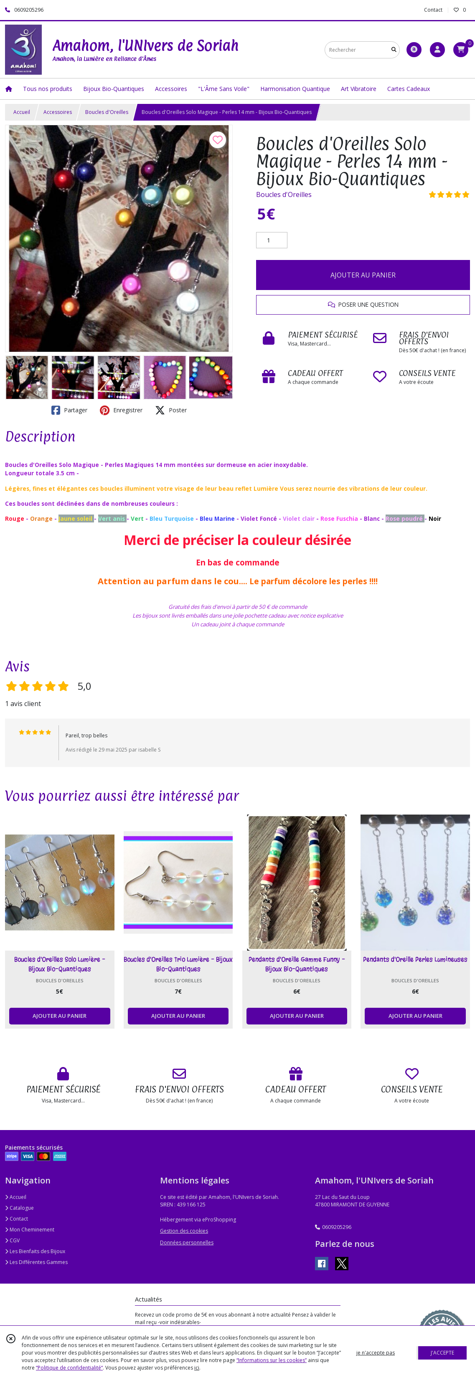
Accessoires (57, 112)
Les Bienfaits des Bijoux (35, 1251)
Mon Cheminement (29, 1229)
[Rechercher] (394, 50)
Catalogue (19, 1207)
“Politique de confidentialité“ (69, 1367)
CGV (12, 1240)
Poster (171, 410)
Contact (433, 9)
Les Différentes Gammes (36, 1262)
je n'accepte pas (375, 1352)
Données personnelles (186, 1242)
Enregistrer (121, 410)
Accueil (21, 112)
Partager (69, 410)
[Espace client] (437, 49)
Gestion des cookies (184, 1230)
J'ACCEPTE (442, 1352)
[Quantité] (271, 240)
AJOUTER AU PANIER (363, 275)
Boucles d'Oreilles (106, 112)
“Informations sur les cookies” (271, 1360)
